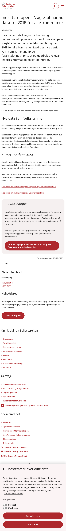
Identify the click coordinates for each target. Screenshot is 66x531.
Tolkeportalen (9, 443)
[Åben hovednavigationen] (63, 6)
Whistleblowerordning (12, 363)
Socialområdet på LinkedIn (15, 447)
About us (7, 367)
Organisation (8, 339)
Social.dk (7, 422)
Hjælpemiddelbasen (11, 426)
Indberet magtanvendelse (14, 400)
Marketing (13, 508)
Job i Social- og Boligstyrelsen (16, 388)
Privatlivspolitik (9, 343)
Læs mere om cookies (13, 493)
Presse (6, 355)
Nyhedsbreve (9, 396)
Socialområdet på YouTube (16, 451)
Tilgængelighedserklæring (14, 351)
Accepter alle (33, 516)
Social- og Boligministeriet (14, 384)
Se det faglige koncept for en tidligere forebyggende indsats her (29, 245)
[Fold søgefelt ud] (56, 6)
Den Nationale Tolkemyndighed (16, 435)
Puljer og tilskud (10, 392)
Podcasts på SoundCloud (14, 455)
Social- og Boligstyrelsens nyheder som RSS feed (24, 405)
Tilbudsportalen (9, 439)
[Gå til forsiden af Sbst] (7, 6)
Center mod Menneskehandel (16, 430)
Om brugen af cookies (12, 347)
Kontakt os (8, 359)
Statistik (12, 504)
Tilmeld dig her (13, 315)
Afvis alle (33, 524)
